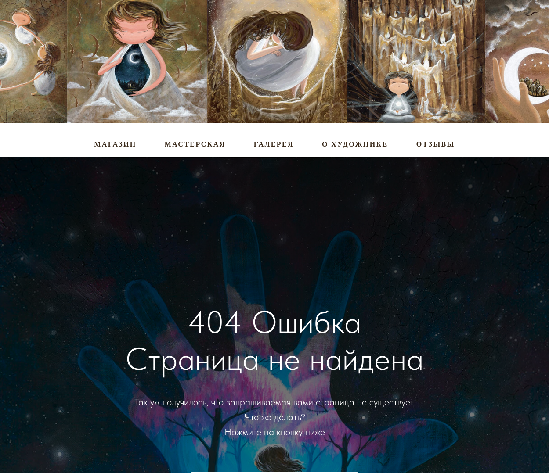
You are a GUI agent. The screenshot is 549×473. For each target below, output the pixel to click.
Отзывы (435, 144)
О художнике (355, 144)
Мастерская (195, 144)
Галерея (274, 144)
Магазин (115, 144)
